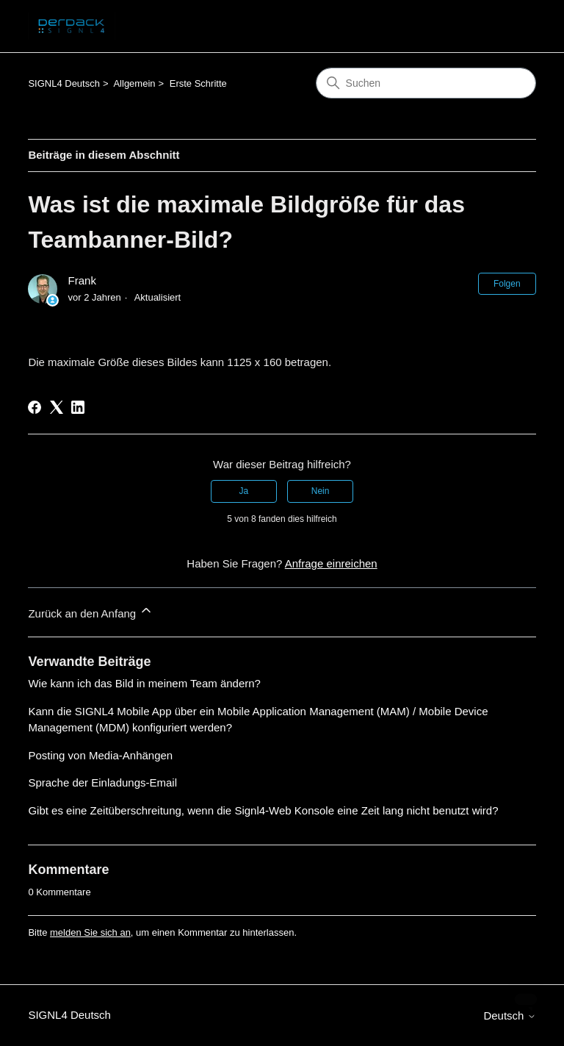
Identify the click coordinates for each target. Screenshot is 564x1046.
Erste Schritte (198, 83)
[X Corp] (56, 407)
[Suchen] (426, 83)
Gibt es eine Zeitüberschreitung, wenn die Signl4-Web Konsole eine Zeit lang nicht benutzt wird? (263, 810)
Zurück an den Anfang (90, 611)
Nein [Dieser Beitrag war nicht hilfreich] (320, 491)
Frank (82, 280)
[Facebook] (34, 407)
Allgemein (134, 83)
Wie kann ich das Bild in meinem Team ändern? (144, 683)
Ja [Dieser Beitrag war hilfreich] (244, 491)
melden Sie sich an (90, 932)
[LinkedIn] (77, 407)
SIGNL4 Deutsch (64, 83)
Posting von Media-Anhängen (100, 755)
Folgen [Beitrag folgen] (507, 284)
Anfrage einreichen (331, 563)
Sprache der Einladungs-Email (102, 782)
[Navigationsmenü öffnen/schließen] (510, 26)
